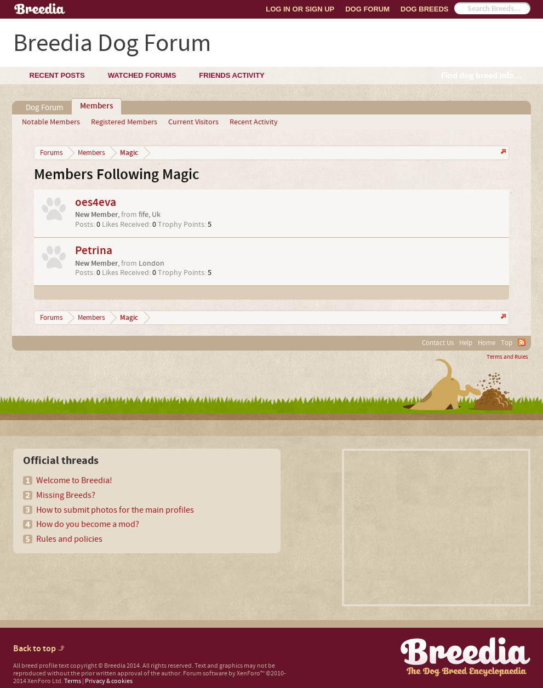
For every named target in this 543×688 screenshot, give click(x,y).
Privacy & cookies (109, 681)
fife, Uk (150, 215)
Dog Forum (367, 9)
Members (96, 106)
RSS (521, 342)
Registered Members (124, 122)
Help (465, 343)
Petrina (93, 251)
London (151, 263)
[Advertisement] (436, 527)
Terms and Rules (507, 357)
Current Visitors (193, 122)
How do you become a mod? (87, 524)
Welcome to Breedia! (74, 480)
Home (486, 343)
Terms (72, 681)
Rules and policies (69, 539)
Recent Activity (254, 122)
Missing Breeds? (65, 495)
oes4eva (95, 202)
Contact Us (438, 343)
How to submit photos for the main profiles (115, 509)
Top (506, 343)
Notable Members (51, 122)
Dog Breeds (424, 9)
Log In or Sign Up (300, 9)
